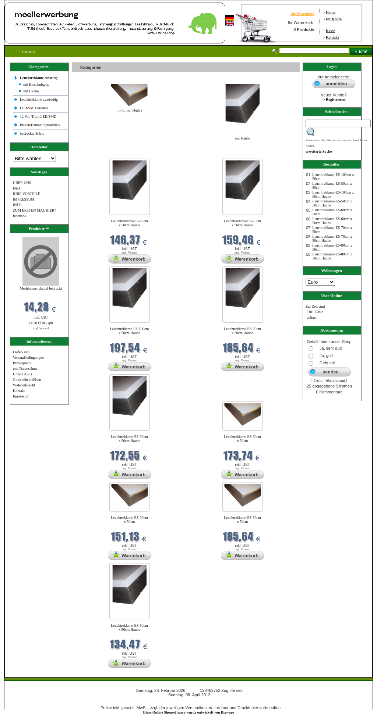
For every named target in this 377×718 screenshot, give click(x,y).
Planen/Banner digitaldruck (40, 125)
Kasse (330, 31)
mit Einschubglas (36, 84)
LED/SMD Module (34, 108)
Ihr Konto (334, 19)
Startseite (27, 51)
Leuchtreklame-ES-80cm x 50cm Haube (129, 439)
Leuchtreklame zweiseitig (39, 100)
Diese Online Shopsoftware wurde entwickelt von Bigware (188, 712)
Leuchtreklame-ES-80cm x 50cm (242, 439)
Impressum (21, 396)
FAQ (16, 188)
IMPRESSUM (23, 199)
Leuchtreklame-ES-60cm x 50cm (129, 520)
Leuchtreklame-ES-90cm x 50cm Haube (242, 331)
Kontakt (332, 37)
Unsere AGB (22, 374)
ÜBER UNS (22, 183)
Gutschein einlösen (27, 380)
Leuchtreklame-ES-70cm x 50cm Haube (242, 223)
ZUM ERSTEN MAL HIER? (34, 210)
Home (330, 12)
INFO (17, 205)
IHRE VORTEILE (26, 194)
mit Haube (31, 91)
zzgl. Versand (41, 328)
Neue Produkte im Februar (94, 154)
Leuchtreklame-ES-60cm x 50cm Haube (129, 223)
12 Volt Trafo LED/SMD (38, 116)
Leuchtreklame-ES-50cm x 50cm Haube (129, 627)
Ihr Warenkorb (302, 14)
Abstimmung (335, 380)
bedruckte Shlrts (32, 133)
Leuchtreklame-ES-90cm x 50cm (242, 520)
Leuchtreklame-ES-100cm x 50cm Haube (129, 331)
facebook (20, 216)
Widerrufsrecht (24, 385)
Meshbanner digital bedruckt (41, 288)
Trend (318, 380)
